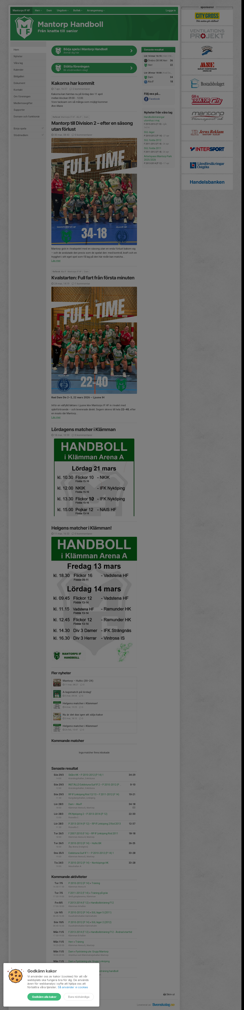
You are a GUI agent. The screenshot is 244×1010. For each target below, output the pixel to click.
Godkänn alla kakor (44, 997)
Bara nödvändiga (78, 997)
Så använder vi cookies (73, 987)
